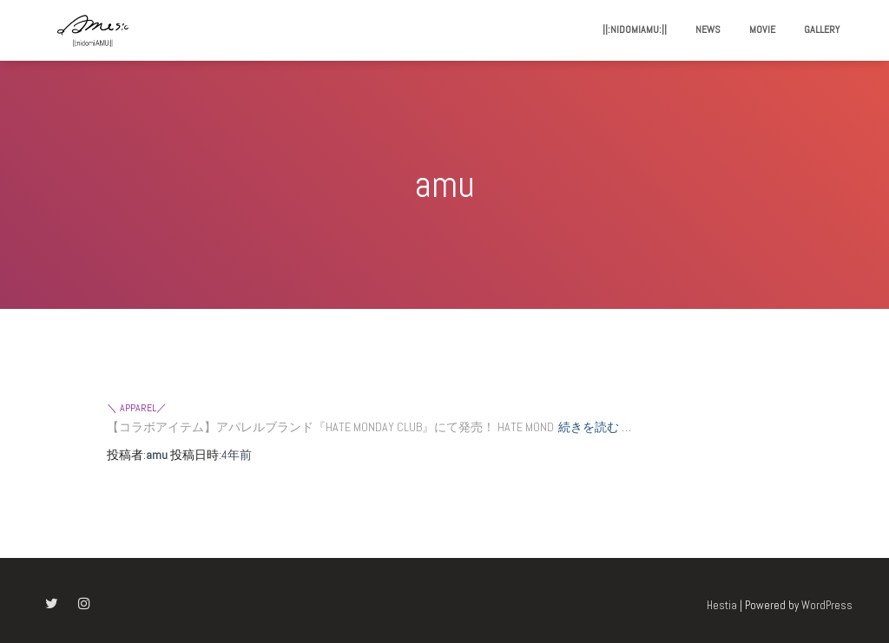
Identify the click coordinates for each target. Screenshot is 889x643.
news (708, 29)
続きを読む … (594, 427)
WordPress (827, 605)
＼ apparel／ (137, 408)
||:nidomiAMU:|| (635, 29)
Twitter (51, 604)
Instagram (84, 604)
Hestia (722, 605)
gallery (822, 29)
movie (762, 29)
